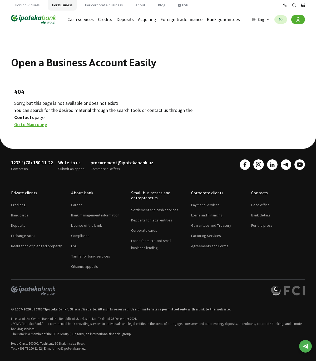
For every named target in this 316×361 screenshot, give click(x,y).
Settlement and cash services (154, 210)
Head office (260, 205)
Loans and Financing (207, 215)
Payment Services (205, 205)
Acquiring (147, 19)
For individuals (27, 5)
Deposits (125, 19)
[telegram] (286, 164)
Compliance (80, 236)
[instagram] (258, 164)
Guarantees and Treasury (211, 225)
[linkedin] (272, 164)
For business (62, 5)
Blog (161, 5)
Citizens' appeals (84, 266)
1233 (16, 163)
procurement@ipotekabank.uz (122, 163)
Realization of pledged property (36, 246)
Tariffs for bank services (90, 256)
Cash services (80, 19)
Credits (105, 19)
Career (76, 205)
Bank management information (95, 215)
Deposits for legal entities (151, 220)
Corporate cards (144, 230)
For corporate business (104, 5)
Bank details (260, 215)
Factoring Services (206, 236)
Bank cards (19, 215)
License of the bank (86, 225)
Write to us (69, 163)
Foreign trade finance (181, 19)
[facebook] (245, 164)
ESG (183, 5)
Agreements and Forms (209, 246)
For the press (262, 225)
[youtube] (299, 164)
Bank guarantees (223, 19)
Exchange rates (23, 236)
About (140, 5)
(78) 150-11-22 (38, 163)
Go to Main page (30, 124)
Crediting (18, 205)
